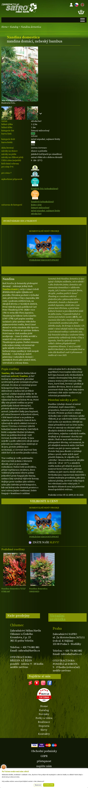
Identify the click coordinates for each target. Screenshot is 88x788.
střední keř (36, 213)
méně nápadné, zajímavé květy (45, 210)
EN (82, 4)
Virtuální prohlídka (58, 617)
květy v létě (36, 204)
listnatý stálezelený (40, 207)
